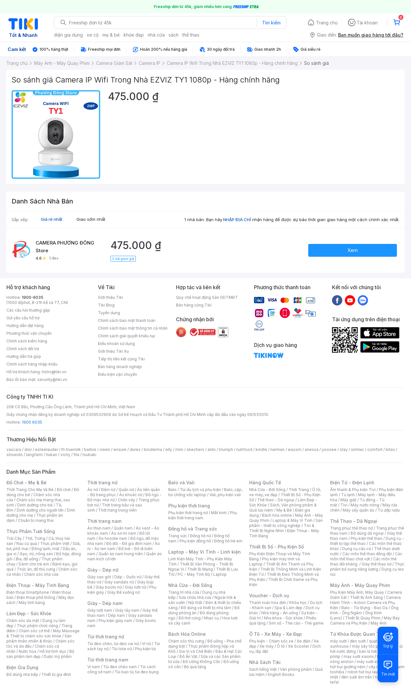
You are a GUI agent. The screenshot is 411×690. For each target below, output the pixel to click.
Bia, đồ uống (27, 558)
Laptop (220, 574)
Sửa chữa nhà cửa (195, 597)
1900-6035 (32, 297)
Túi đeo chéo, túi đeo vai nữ (113, 643)
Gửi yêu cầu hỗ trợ (22, 317)
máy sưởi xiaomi (372, 661)
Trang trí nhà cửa (183, 592)
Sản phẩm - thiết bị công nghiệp (286, 523)
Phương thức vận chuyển (29, 333)
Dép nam (116, 615)
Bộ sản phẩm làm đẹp (40, 654)
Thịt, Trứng (35, 538)
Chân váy (126, 499)
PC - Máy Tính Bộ (194, 574)
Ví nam (93, 666)
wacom (295, 449)
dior (28, 449)
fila (76, 454)
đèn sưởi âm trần (356, 677)
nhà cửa (156, 35)
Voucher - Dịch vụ (269, 595)
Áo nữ (92, 489)
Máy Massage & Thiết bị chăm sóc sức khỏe (43, 633)
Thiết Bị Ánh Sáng (366, 597)
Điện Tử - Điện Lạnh (352, 482)
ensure (120, 449)
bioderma (153, 449)
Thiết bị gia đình (56, 674)
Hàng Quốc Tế (265, 482)
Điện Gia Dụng (22, 667)
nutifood (244, 449)
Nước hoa (27, 651)
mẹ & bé (111, 35)
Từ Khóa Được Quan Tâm (358, 634)
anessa (312, 449)
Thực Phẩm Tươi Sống (30, 531)
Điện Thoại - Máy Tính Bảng (37, 585)
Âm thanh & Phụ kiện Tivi (353, 489)
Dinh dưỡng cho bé (35, 505)
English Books (281, 674)
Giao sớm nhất (90, 219)
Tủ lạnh (348, 494)
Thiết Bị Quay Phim (362, 618)
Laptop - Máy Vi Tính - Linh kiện (204, 552)
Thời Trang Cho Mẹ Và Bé (30, 489)
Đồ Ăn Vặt (188, 656)
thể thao (190, 35)
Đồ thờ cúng (190, 618)
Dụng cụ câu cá (356, 548)
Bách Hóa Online (187, 634)
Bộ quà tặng (195, 666)
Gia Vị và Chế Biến (195, 651)
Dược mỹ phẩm (58, 656)
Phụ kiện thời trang (189, 505)
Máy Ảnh (379, 623)
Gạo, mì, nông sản (36, 553)
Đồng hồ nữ (200, 535)
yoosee (329, 449)
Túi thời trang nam (107, 659)
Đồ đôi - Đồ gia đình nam (129, 543)
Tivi (343, 505)
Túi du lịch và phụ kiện (200, 489)
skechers (195, 449)
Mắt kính (219, 512)
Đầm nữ (108, 489)
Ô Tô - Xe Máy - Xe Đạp (275, 634)
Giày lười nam (99, 610)
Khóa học (298, 602)
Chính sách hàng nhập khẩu (31, 364)
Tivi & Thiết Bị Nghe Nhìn (281, 528)
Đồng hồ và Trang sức (192, 528)
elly (168, 449)
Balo (172, 489)
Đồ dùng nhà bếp (22, 674)
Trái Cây (14, 538)
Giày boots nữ (109, 587)
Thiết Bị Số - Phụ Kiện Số (276, 546)
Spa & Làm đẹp (288, 607)
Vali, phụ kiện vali (225, 494)
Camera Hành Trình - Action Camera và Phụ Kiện (365, 602)
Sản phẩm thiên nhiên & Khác (39, 638)
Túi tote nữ (122, 648)
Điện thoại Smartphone (27, 592)
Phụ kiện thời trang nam (202, 515)
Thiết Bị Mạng (200, 569)
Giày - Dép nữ (102, 570)
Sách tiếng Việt (263, 669)
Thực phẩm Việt (54, 543)
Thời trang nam (104, 521)
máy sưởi (338, 641)
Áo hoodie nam (113, 538)
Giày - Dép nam (104, 603)
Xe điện (303, 641)
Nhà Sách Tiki (265, 662)
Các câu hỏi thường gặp (28, 310)
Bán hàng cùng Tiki (194, 305)
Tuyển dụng (109, 312)
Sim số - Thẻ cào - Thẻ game (296, 623)
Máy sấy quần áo (358, 510)
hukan (51, 454)
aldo (211, 449)
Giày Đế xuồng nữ (123, 592)
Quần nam (123, 528)
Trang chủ (326, 22)
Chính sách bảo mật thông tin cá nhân (133, 328)
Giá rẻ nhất (51, 219)
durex (135, 449)
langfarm (34, 454)
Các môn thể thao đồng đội (367, 553)
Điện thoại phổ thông (36, 597)
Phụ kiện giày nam (115, 620)
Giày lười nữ (135, 587)
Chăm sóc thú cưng (186, 641)
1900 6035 (32, 422)
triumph (226, 449)
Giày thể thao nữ (376, 564)
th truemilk (71, 449)
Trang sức (177, 535)
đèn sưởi (358, 641)
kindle (261, 449)
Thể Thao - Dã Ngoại (353, 521)
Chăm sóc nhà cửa (41, 574)
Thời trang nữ (102, 482)
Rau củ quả (26, 543)
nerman (277, 449)
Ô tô (281, 646)
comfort (374, 449)
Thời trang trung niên (117, 510)
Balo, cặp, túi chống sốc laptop (205, 492)
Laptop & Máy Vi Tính (292, 520)
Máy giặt (348, 499)
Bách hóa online (277, 515)
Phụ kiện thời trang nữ (188, 512)
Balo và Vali (181, 482)
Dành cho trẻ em (34, 564)
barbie (90, 449)
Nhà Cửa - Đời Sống (190, 585)
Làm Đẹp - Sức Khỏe (28, 613)
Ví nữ (146, 643)
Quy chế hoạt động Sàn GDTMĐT (207, 297)
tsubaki (89, 454)
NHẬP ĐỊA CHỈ (237, 219)
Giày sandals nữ (119, 582)
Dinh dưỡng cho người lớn (40, 510)
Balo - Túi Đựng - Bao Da (364, 607)
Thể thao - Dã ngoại (275, 499)
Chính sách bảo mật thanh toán (126, 320)
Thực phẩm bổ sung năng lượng (367, 567)
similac (357, 449)
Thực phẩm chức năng (37, 625)
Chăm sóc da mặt (22, 620)
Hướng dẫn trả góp (23, 356)
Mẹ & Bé (284, 510)
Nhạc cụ (211, 618)
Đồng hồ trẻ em (228, 541)
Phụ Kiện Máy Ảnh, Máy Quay (357, 592)
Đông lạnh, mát (45, 548)
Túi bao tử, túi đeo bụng (137, 671)
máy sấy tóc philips (370, 646)
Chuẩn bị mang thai (36, 520)
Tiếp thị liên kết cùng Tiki (121, 359)
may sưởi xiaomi (359, 656)
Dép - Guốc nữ (127, 576)
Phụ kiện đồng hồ (195, 541)
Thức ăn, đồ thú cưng (36, 569)
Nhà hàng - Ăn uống (279, 612)
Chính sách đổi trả (22, 348)
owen (105, 449)
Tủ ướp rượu (389, 510)
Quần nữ (126, 489)
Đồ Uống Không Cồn (201, 661)
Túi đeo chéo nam (120, 666)
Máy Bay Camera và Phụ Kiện (365, 620)
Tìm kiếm (271, 22)
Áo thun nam (98, 528)
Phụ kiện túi (145, 648)
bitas (390, 449)
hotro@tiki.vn (54, 371)
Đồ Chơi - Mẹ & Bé (26, 482)
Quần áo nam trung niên (121, 553)
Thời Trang (299, 489)
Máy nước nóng (365, 505)
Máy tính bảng (32, 602)
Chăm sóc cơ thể (34, 630)
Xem (352, 250)
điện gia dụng (68, 35)
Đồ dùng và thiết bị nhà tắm (206, 607)
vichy (65, 454)
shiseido (14, 454)
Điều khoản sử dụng (116, 343)
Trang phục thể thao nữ (351, 528)
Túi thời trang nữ (105, 636)
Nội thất (195, 602)
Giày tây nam (127, 610)
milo (179, 449)
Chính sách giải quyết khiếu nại (126, 335)
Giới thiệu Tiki (110, 297)
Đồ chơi (64, 489)
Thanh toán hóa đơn (267, 602)
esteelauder (46, 449)
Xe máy (266, 646)
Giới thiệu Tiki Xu (113, 351)
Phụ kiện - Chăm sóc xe (271, 641)
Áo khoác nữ (130, 494)
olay (344, 449)
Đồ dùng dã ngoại (367, 533)
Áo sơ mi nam (123, 533)
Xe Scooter (298, 646)
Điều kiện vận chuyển (117, 374)
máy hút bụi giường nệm (364, 664)
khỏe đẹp (134, 35)
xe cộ (93, 35)
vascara (13, 449)
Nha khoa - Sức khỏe (283, 618)
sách (174, 35)
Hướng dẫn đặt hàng (25, 325)
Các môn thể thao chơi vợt (366, 556)
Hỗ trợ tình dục (52, 651)
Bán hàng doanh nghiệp (120, 366)
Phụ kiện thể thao (366, 538)
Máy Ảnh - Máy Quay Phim (360, 585)
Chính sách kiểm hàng (26, 341)
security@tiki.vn (52, 379)
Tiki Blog (106, 305)
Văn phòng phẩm (296, 669)
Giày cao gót (99, 576)
